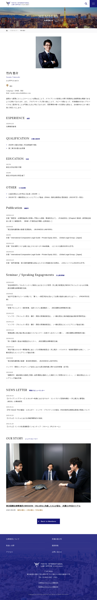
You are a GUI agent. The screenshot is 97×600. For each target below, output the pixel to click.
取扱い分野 (10, 545)
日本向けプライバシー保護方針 (48, 582)
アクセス (9, 552)
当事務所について (12, 539)
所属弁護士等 (57, 539)
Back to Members (48, 521)
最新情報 (55, 545)
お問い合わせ (57, 552)
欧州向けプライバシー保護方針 (48, 587)
